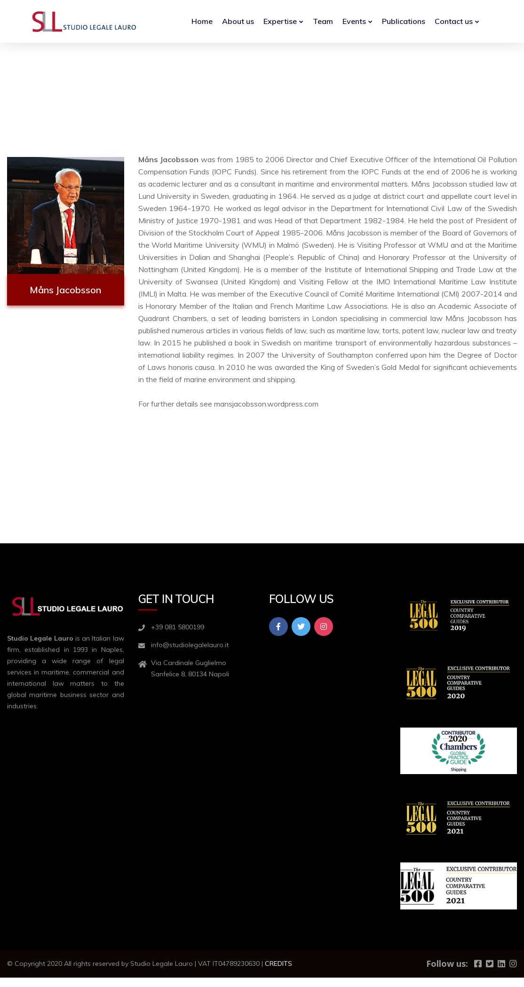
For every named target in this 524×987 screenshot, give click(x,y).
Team (323, 21)
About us (238, 21)
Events (354, 21)
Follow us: (447, 963)
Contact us (454, 21)
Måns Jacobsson (65, 290)
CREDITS (278, 963)
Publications (403, 21)
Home (202, 21)
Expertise (280, 21)
